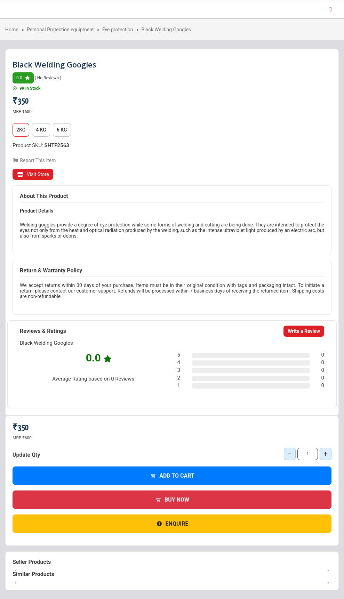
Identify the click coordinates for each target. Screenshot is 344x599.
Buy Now (172, 499)
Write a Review (304, 331)
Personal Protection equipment (60, 29)
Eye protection (117, 29)
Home (11, 29)
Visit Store (33, 174)
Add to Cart (172, 475)
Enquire (172, 523)
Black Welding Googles (166, 29)
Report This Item (34, 160)
